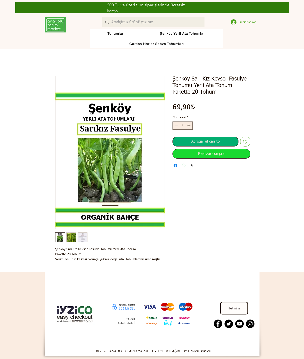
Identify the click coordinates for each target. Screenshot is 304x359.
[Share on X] (192, 165)
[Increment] (189, 125)
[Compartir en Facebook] (175, 165)
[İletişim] (234, 308)
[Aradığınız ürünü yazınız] (153, 22)
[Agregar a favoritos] (245, 142)
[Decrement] (176, 125)
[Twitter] (228, 324)
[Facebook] (218, 324)
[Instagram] (250, 324)
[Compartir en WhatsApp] (183, 165)
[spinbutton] (183, 125)
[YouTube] (239, 324)
